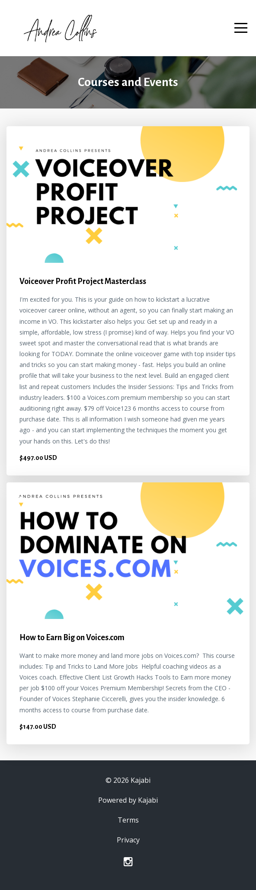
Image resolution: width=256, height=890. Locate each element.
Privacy (128, 840)
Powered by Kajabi (128, 800)
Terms (128, 820)
